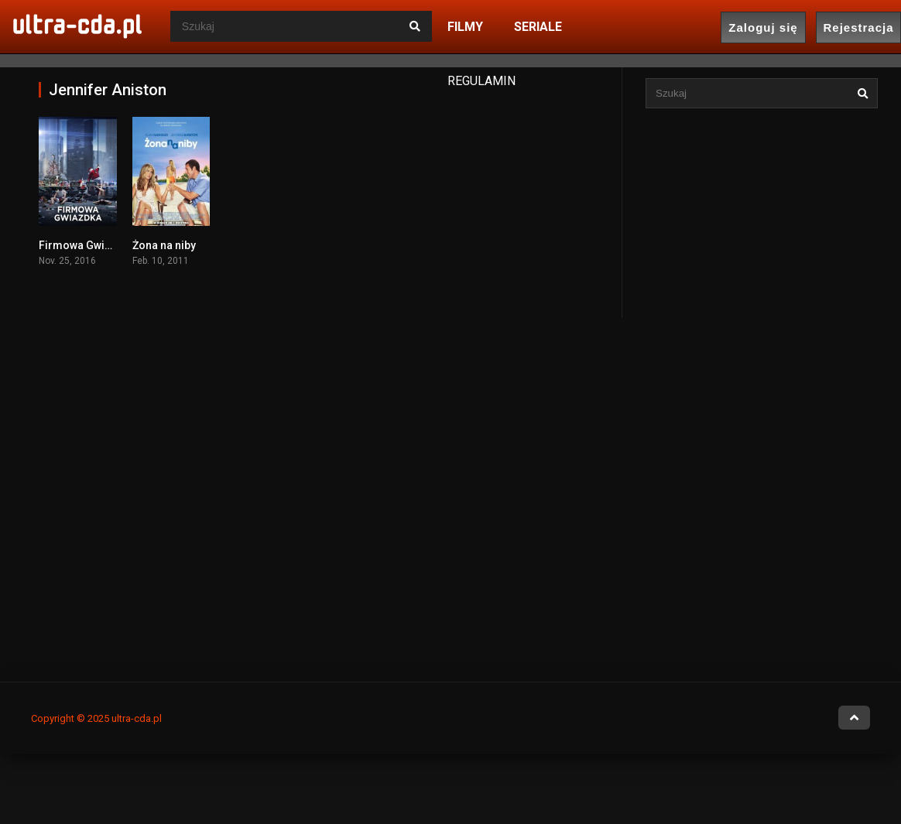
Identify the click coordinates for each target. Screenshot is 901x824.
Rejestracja (858, 27)
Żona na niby (164, 245)
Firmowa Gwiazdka (87, 245)
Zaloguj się (762, 27)
